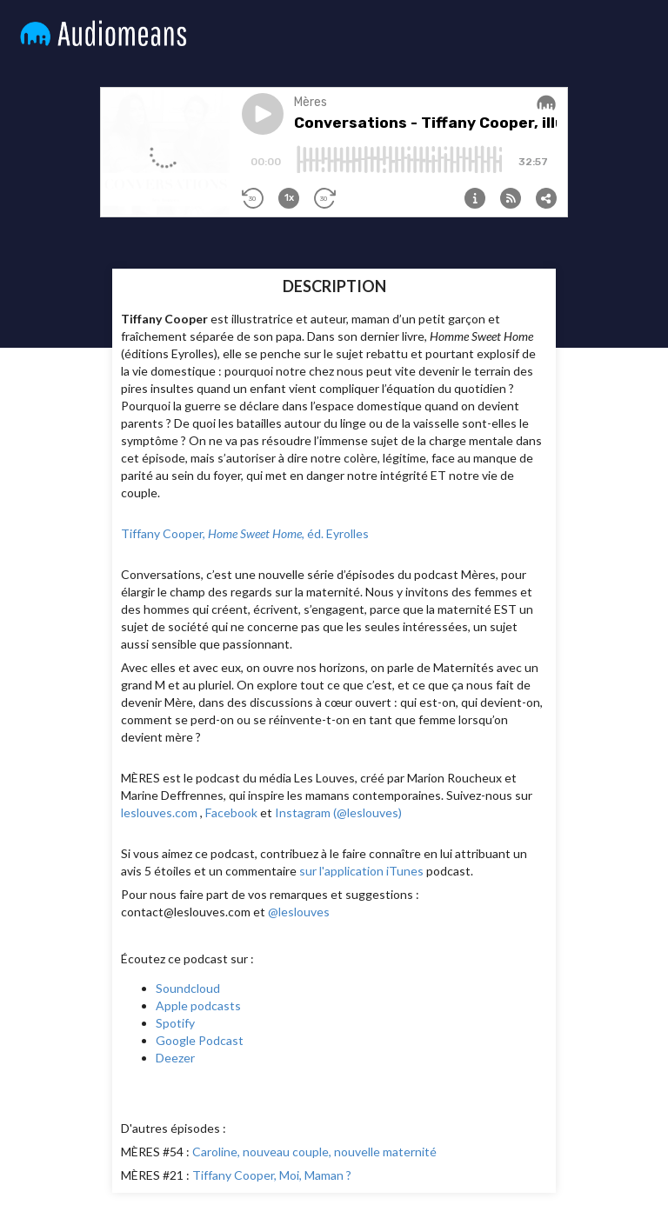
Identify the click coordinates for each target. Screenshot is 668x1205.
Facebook (231, 812)
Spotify (175, 1022)
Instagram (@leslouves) (338, 812)
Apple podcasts (198, 1005)
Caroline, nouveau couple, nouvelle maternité (314, 1151)
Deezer (175, 1057)
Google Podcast (200, 1040)
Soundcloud (188, 988)
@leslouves (299, 911)
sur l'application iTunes (361, 870)
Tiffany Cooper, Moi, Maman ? (271, 1175)
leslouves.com (159, 812)
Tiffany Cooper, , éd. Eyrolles (245, 533)
